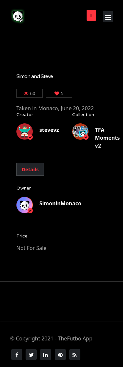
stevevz (49, 129)
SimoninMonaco (60, 203)
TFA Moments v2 (107, 137)
